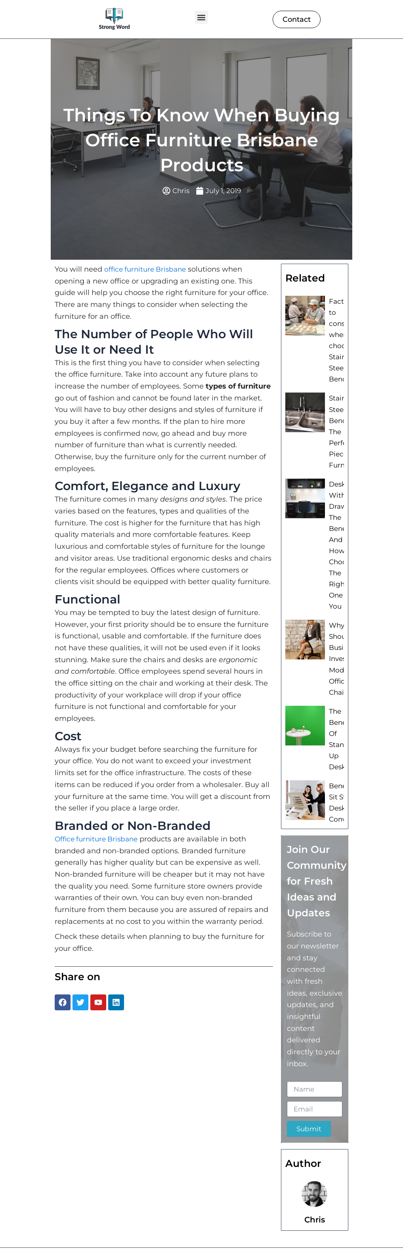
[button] (201, 17)
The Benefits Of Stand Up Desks (342, 715)
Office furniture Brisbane (99, 839)
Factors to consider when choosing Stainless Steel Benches (343, 338)
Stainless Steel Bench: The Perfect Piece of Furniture (344, 424)
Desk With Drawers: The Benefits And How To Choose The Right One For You (342, 532)
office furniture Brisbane (147, 270)
